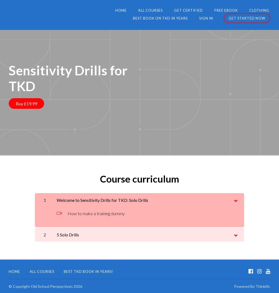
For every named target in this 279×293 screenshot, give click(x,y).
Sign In (207, 18)
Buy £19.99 (26, 103)
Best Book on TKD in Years (243, 10)
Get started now (247, 18)
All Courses (93, 10)
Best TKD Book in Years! (88, 271)
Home (65, 10)
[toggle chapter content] (235, 199)
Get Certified (129, 10)
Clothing (196, 10)
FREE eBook (165, 10)
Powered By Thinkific (252, 285)
